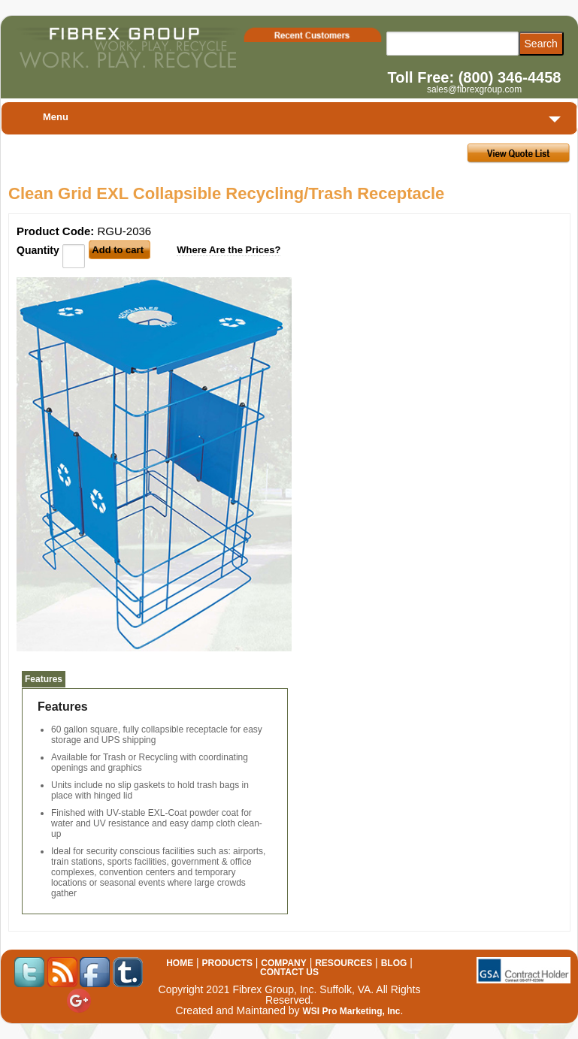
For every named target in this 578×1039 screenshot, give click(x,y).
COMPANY (283, 963)
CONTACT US (289, 972)
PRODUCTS (227, 963)
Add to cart (118, 249)
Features (43, 679)
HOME (179, 963)
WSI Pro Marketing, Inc (351, 1011)
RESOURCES (343, 963)
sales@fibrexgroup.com (474, 89)
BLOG (394, 963)
